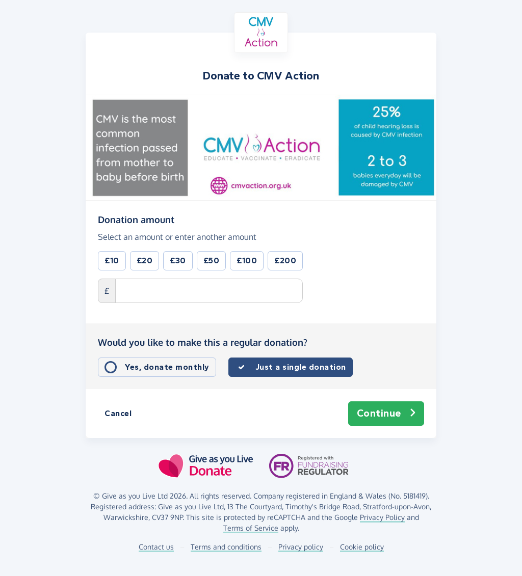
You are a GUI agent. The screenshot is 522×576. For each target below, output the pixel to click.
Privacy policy (300, 546)
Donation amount (136, 219)
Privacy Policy (382, 517)
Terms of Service (250, 528)
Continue (386, 413)
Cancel (118, 413)
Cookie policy (362, 546)
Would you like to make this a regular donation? (202, 342)
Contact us (156, 546)
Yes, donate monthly (167, 367)
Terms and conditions (226, 546)
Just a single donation (300, 367)
